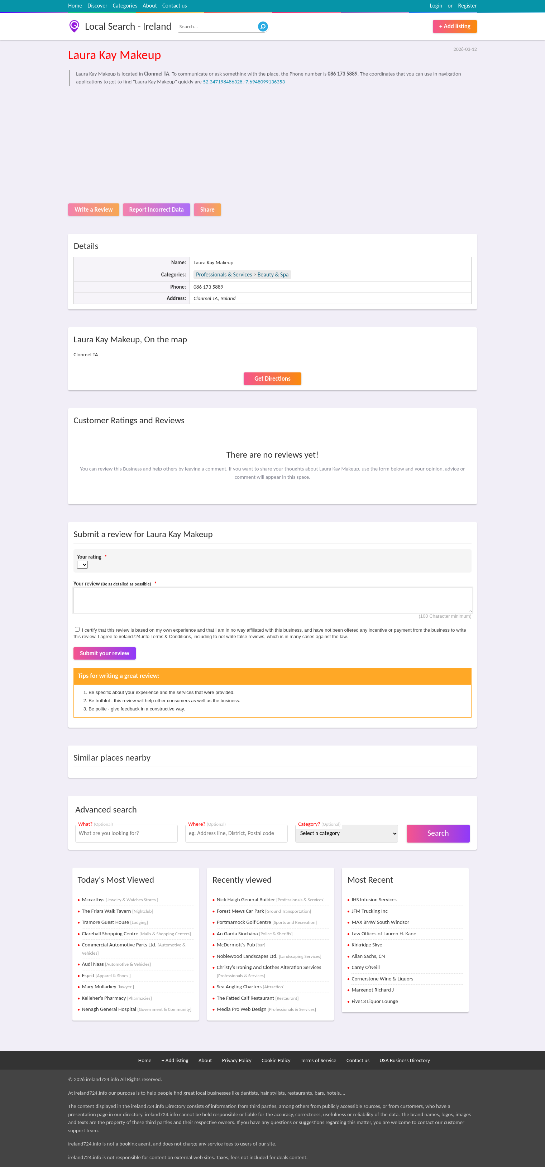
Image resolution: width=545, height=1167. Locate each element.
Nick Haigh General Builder (271, 899)
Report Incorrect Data (156, 209)
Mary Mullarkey (108, 986)
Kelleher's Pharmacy (117, 998)
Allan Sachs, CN (368, 956)
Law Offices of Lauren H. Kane (384, 933)
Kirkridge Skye (367, 944)
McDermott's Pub (241, 944)
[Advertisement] (272, 143)
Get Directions (272, 378)
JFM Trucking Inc (369, 911)
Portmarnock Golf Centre (267, 922)
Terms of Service (318, 1060)
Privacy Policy (237, 1060)
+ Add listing (454, 26)
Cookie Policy (276, 1060)
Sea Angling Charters (251, 986)
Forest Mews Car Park (264, 911)
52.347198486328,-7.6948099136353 (244, 81)
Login (436, 5)
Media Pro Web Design (266, 1009)
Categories (125, 5)
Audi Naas (116, 964)
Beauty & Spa (273, 274)
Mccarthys (120, 899)
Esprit (106, 975)
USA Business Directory (404, 1060)
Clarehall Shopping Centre (136, 933)
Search (438, 833)
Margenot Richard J (373, 990)
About (150, 5)
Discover (97, 5)
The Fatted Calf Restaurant (258, 998)
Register (467, 5)
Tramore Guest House (115, 922)
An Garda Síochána (254, 933)
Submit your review (104, 653)
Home (75, 5)
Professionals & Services (224, 274)
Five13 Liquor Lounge (375, 1001)
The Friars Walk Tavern (117, 911)
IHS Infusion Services (374, 899)
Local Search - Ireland (128, 26)
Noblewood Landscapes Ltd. (269, 956)
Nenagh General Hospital (137, 1009)
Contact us (174, 5)
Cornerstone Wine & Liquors (382, 978)
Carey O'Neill (365, 967)
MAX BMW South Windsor (380, 922)
